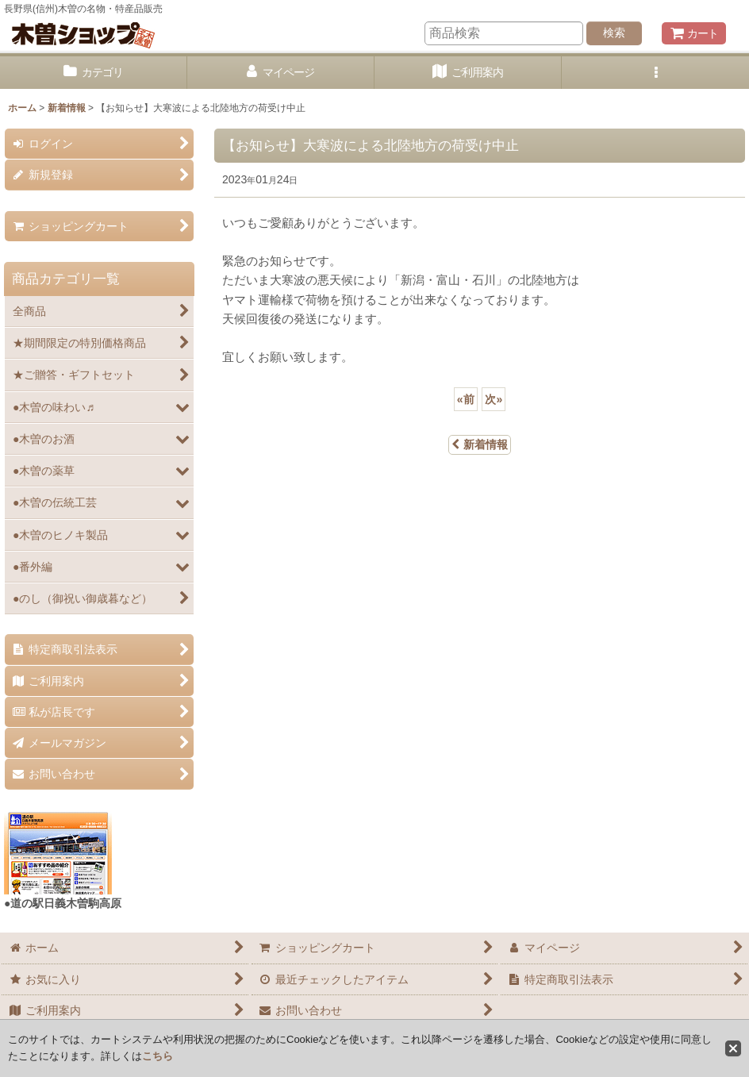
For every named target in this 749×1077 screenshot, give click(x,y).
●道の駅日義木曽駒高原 (62, 903)
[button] (655, 72)
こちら (157, 1056)
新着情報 (479, 444)
